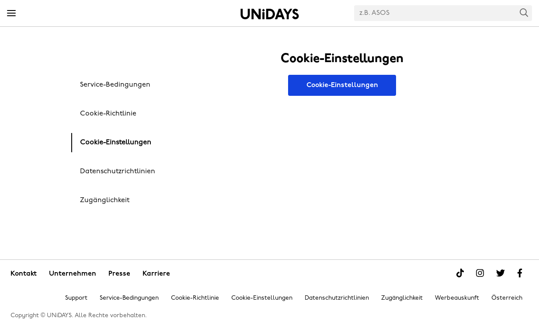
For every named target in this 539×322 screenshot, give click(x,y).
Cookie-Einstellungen (115, 142)
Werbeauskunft (457, 298)
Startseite (269, 14)
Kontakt (23, 273)
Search (524, 12)
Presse (119, 273)
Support (76, 298)
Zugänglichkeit (104, 200)
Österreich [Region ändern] (506, 298)
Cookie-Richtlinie (108, 113)
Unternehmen (72, 273)
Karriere (156, 273)
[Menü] (11, 13)
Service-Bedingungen (115, 84)
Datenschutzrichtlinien (117, 171)
